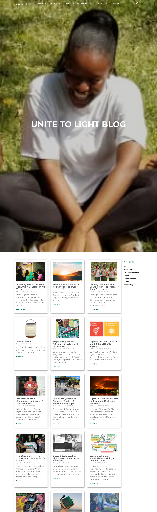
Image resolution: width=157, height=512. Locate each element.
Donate (116, 3)
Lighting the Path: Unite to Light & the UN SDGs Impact (103, 344)
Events (98, 3)
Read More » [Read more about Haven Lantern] (20, 356)
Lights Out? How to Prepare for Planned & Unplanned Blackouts (104, 401)
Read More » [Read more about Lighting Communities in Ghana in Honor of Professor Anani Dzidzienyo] (94, 309)
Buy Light (54, 3)
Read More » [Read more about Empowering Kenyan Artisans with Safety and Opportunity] (57, 366)
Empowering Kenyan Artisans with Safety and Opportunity (65, 344)
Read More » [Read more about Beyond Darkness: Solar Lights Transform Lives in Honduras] (57, 478)
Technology (129, 285)
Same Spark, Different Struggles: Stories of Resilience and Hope (64, 401)
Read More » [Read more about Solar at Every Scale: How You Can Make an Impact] (57, 304)
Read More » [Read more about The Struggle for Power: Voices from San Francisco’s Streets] (20, 481)
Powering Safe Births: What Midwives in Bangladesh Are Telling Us (30, 286)
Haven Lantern (24, 341)
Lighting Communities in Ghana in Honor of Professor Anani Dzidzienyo (104, 286)
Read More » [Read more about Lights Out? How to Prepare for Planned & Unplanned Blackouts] (94, 424)
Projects (68, 3)
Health (126, 276)
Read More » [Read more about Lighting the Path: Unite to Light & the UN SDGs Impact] (94, 364)
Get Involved (84, 3)
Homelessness (130, 279)
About (42, 3)
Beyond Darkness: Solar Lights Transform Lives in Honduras (66, 458)
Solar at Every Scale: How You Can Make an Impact (66, 285)
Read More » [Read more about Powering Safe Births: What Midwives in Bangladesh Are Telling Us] (20, 309)
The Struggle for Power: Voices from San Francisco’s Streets (30, 458)
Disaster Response (131, 273)
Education (128, 270)
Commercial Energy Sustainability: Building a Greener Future (102, 458)
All (125, 266)
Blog (108, 3)
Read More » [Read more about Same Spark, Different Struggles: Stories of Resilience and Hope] (57, 424)
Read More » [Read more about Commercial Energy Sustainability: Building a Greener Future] (94, 483)
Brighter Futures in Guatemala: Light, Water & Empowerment (29, 401)
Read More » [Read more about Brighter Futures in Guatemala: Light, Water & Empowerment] (20, 424)
